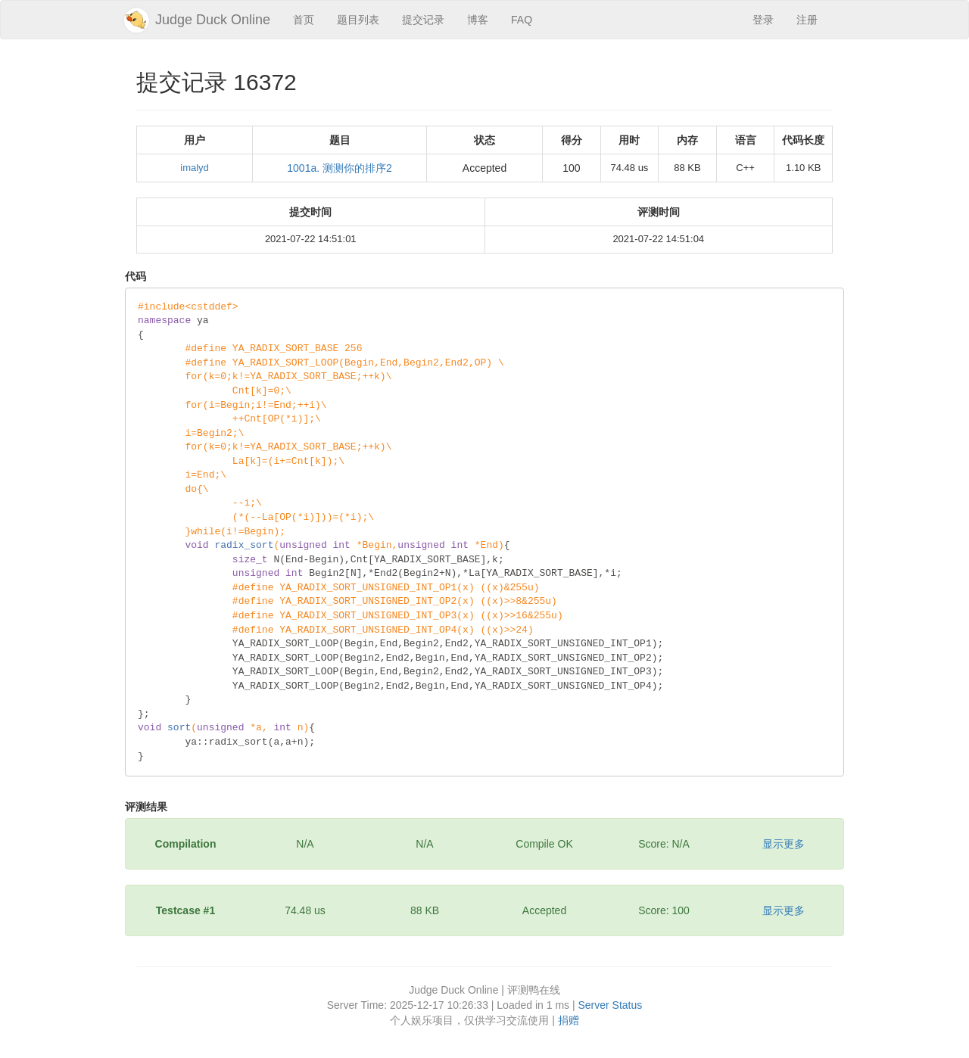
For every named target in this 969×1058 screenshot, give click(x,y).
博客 (477, 20)
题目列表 (358, 20)
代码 (135, 276)
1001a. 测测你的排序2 (339, 168)
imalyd (194, 167)
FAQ (521, 20)
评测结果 (146, 807)
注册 (807, 20)
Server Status (610, 1005)
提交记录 (423, 20)
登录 (763, 20)
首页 (303, 20)
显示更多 (783, 844)
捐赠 (568, 1020)
